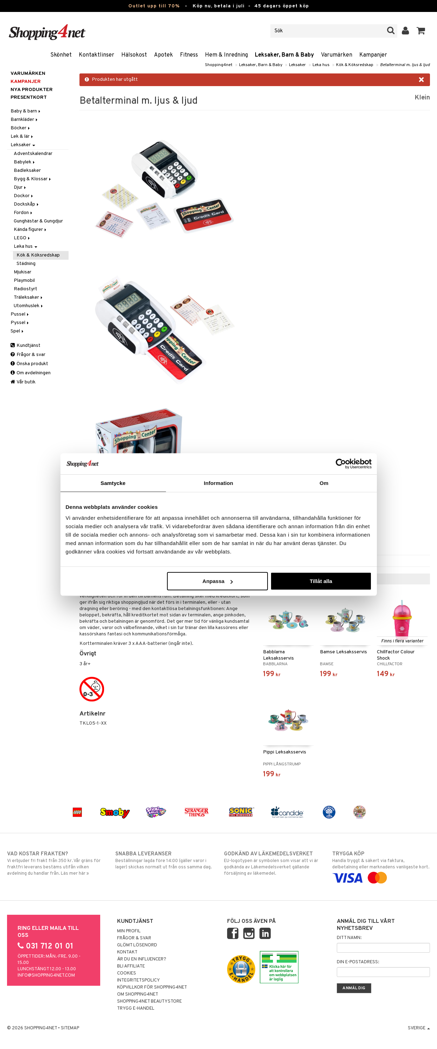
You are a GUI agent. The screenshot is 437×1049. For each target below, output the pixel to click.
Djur (20, 187)
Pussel (20, 314)
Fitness (189, 55)
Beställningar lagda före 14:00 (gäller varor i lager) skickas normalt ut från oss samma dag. (164, 860)
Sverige (419, 1028)
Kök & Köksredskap (354, 65)
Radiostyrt (25, 289)
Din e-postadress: (358, 962)
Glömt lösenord (137, 945)
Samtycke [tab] (113, 483)
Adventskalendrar (33, 154)
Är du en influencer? (141, 959)
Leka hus (321, 65)
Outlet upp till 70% (154, 6)
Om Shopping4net (137, 994)
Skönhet (61, 55)
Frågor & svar (28, 355)
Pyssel (20, 323)
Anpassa (218, 581)
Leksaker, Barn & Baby (284, 55)
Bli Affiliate (131, 966)
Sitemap (70, 1028)
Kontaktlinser (96, 55)
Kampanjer (373, 55)
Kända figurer (30, 230)
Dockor (24, 196)
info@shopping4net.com (46, 975)
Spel (18, 331)
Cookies (126, 973)
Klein (422, 98)
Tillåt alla (321, 581)
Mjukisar (22, 272)
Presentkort (29, 98)
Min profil (129, 931)
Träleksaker (29, 297)
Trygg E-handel (135, 1008)
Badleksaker (27, 171)
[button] (421, 31)
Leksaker (297, 65)
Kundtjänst (25, 346)
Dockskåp (27, 204)
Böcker (21, 128)
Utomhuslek (29, 306)
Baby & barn (26, 111)
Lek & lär (22, 137)
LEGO (22, 238)
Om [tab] (324, 483)
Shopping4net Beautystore (149, 1001)
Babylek (25, 162)
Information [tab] (218, 483)
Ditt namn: (349, 938)
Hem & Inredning (226, 55)
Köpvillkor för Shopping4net (152, 987)
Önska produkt (29, 364)
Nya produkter (32, 90)
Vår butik (23, 382)
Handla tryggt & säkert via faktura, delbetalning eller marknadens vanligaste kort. (381, 865)
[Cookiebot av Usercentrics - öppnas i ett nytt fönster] (341, 463)
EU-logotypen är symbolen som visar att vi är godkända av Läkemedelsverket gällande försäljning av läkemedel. (273, 863)
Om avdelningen (31, 373)
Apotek (163, 55)
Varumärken (336, 55)
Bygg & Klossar (33, 179)
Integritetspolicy (138, 980)
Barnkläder (25, 120)
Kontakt (127, 952)
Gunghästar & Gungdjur (38, 221)
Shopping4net (218, 65)
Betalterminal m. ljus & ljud (405, 65)
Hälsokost (134, 55)
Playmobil (24, 281)
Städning (26, 264)
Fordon (23, 213)
